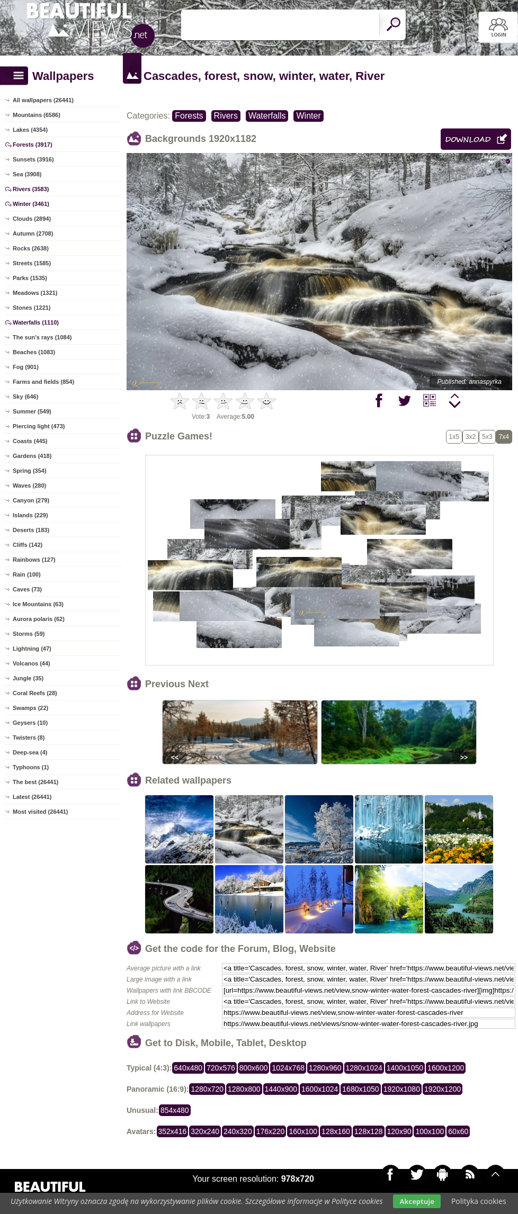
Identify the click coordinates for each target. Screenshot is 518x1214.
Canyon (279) (31, 500)
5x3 (487, 436)
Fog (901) (26, 367)
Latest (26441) (32, 797)
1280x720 (207, 1089)
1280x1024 (364, 1068)
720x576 (221, 1068)
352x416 (172, 1131)
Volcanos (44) (31, 663)
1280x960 (325, 1068)
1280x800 (244, 1089)
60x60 (458, 1131)
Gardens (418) (32, 456)
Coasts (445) (30, 441)
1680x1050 (360, 1089)
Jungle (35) (28, 678)
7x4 (504, 436)
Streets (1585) (32, 263)
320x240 (205, 1131)
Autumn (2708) (33, 233)
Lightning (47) (32, 648)
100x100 (429, 1131)
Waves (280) (29, 485)
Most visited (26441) (40, 811)
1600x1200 (445, 1068)
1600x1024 (319, 1089)
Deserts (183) (31, 530)
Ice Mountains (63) (38, 604)
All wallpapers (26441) (43, 100)
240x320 (238, 1131)
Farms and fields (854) (43, 382)
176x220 (270, 1131)
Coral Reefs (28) (35, 693)
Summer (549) (32, 411)
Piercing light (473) (39, 426)
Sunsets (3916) (33, 159)
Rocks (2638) (31, 248)
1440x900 (281, 1089)
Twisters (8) (28, 737)
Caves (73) (27, 589)
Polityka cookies (478, 1201)
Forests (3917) (32, 144)
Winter (308, 115)
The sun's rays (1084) (42, 337)
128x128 (368, 1131)
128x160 (335, 1131)
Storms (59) (29, 634)
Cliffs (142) (27, 545)
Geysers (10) (30, 723)
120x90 (399, 1131)
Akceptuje (416, 1201)
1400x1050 (405, 1068)
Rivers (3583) (31, 189)
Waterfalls (267, 115)
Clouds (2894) (32, 218)
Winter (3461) (31, 204)
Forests (189, 115)
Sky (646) (25, 396)
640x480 (188, 1068)
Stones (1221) (32, 307)
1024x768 (288, 1068)
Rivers (226, 115)
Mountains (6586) (36, 115)
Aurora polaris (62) (39, 619)
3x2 (471, 436)
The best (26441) (35, 782)
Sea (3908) (27, 174)
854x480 (174, 1110)
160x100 (303, 1131)
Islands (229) (30, 515)
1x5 (454, 436)
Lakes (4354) (30, 130)
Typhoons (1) (31, 767)
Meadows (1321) (35, 293)
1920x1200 (442, 1089)
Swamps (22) (30, 708)
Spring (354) (30, 470)
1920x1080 (401, 1089)
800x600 (253, 1068)
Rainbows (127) (34, 559)
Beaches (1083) (34, 352)
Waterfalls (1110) (36, 322)
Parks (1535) (30, 278)
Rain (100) (27, 574)
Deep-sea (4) (30, 752)
